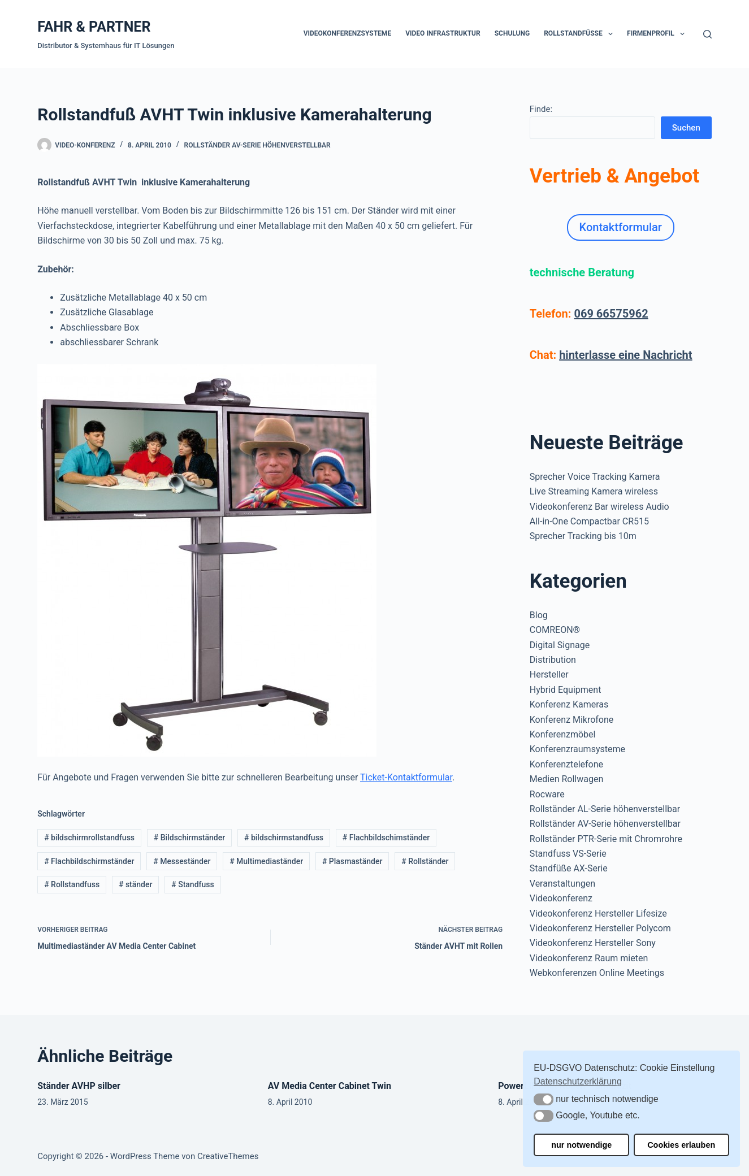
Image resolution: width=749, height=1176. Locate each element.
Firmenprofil (658, 34)
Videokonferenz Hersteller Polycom (600, 928)
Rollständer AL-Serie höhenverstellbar (605, 809)
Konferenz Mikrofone (572, 719)
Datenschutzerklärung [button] (578, 1081)
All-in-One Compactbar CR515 (589, 521)
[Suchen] (707, 34)
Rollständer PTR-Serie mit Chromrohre (606, 839)
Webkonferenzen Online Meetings (597, 972)
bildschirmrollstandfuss (89, 837)
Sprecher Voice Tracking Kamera (595, 476)
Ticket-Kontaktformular (406, 777)
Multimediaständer (266, 861)
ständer (135, 884)
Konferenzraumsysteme (577, 749)
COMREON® (555, 629)
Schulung (512, 33)
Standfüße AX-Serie (569, 868)
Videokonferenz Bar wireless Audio (599, 506)
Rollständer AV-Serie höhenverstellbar (257, 145)
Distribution (553, 659)
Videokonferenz (561, 898)
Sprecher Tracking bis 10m (583, 536)
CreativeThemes (228, 1156)
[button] (543, 1099)
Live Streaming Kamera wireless (594, 491)
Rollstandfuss (71, 884)
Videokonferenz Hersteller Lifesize (598, 913)
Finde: (541, 109)
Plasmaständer (352, 861)
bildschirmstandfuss (283, 837)
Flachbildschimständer (386, 837)
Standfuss (192, 884)
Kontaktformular (620, 227)
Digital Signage (560, 645)
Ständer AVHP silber (78, 1085)
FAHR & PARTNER (93, 27)
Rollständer (424, 861)
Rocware (547, 794)
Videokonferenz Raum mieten (589, 958)
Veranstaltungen (562, 883)
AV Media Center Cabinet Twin (329, 1085)
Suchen (686, 128)
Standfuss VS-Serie (568, 853)
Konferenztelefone (566, 764)
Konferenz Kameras (569, 704)
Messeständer (181, 861)
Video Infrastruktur (442, 33)
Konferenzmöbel (563, 734)
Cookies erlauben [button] (681, 1144)
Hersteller (549, 674)
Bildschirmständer (189, 837)
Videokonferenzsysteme (347, 33)
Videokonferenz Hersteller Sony (593, 943)
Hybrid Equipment (565, 689)
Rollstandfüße (580, 34)
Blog (539, 615)
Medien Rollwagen (566, 779)
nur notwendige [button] (581, 1144)
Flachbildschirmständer (89, 861)
